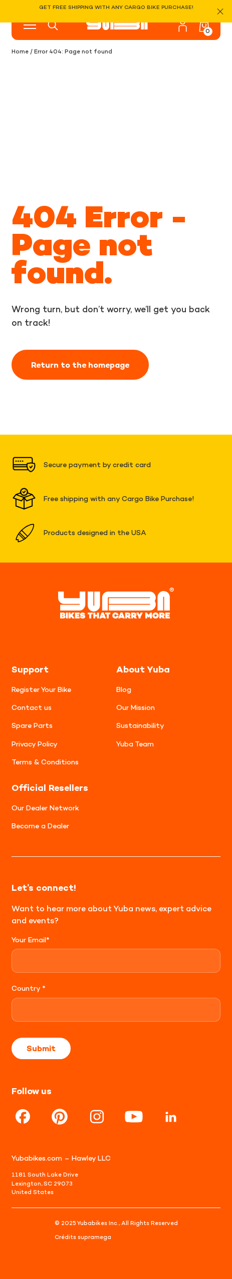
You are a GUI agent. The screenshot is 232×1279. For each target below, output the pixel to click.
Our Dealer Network (45, 807)
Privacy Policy (35, 743)
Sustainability (140, 725)
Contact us (32, 707)
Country (29, 988)
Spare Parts (32, 725)
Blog (123, 689)
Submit (41, 1048)
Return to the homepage (80, 365)
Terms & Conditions (45, 761)
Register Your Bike (41, 689)
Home (20, 51)
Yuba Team (135, 743)
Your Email (31, 939)
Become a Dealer (40, 825)
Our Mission (135, 707)
